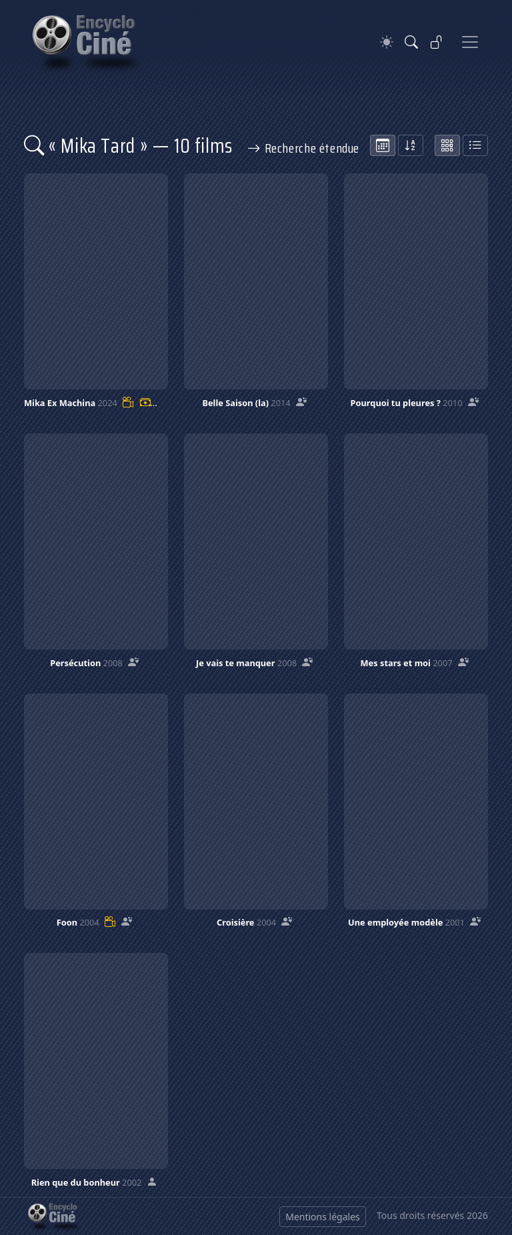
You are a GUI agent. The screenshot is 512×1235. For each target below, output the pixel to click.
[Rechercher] (411, 42)
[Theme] (386, 42)
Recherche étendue (303, 148)
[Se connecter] (437, 42)
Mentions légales (322, 1216)
